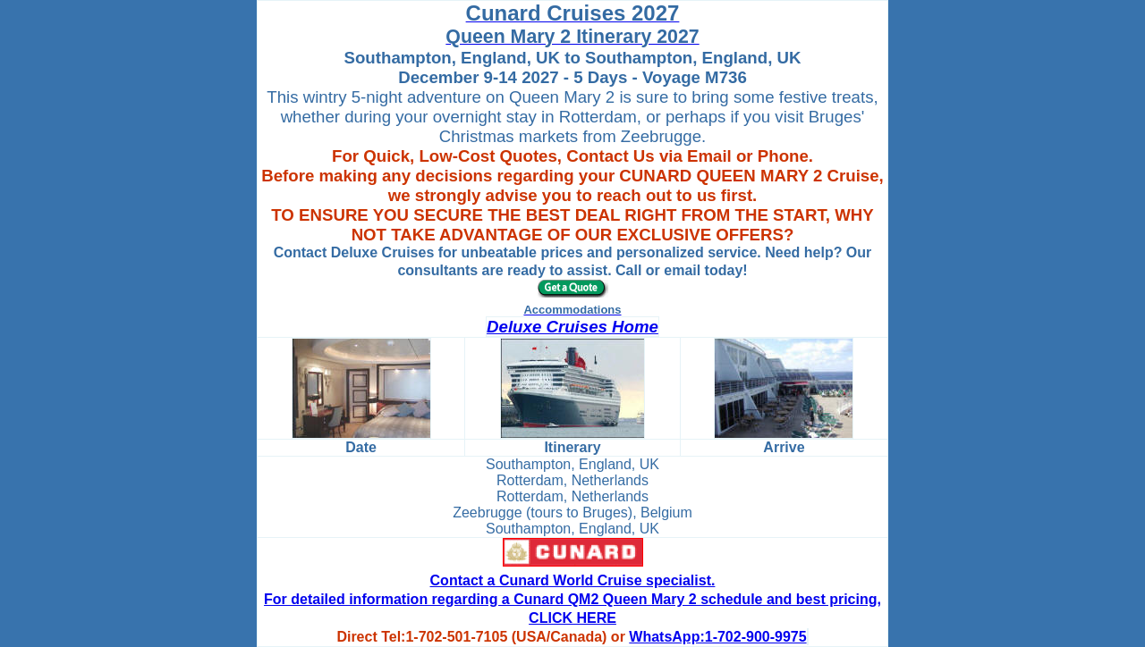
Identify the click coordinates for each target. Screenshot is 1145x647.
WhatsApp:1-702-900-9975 (717, 636)
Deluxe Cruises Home (572, 326)
